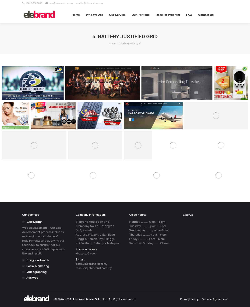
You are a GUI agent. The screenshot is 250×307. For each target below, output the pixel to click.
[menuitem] (75, 14)
